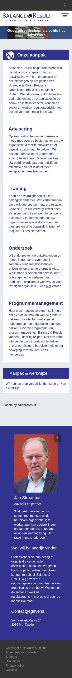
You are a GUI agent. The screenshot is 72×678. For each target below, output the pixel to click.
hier (35, 171)
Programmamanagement (36, 303)
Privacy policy (15, 665)
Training (17, 188)
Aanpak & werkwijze (28, 373)
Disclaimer (13, 661)
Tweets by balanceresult (19, 405)
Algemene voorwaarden (22, 652)
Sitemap (11, 656)
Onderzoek (20, 248)
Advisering (20, 128)
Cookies (11, 669)
